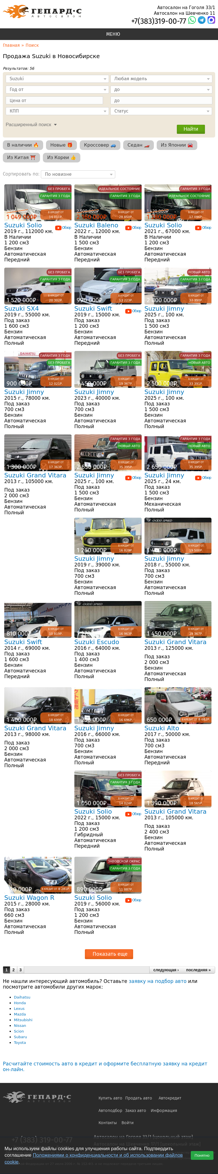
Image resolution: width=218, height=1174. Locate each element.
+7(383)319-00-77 (158, 21)
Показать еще (110, 954)
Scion (19, 1031)
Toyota (20, 1042)
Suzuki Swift (93, 308)
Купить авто (110, 1098)
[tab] (30, 123)
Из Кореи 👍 (61, 157)
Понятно (202, 1155)
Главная (11, 45)
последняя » (198, 970)
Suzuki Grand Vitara (35, 475)
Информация (164, 1110)
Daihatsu (22, 997)
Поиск (32, 45)
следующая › (166, 970)
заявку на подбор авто (157, 981)
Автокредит (170, 1098)
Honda (20, 1003)
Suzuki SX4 (21, 308)
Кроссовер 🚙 (100, 145)
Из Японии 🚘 (177, 145)
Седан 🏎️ (138, 145)
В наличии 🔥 (23, 145)
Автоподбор (110, 1110)
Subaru (20, 1037)
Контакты (107, 1122)
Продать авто (138, 1098)
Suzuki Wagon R (29, 897)
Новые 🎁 (61, 145)
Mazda (20, 1014)
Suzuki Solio (23, 225)
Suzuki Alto (161, 728)
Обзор (62, 228)
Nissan (20, 1025)
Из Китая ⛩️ (21, 157)
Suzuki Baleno (96, 225)
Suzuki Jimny (164, 308)
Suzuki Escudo (96, 642)
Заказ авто (135, 1110)
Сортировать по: (22, 174)
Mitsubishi (23, 1020)
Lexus (19, 1008)
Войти (127, 1122)
